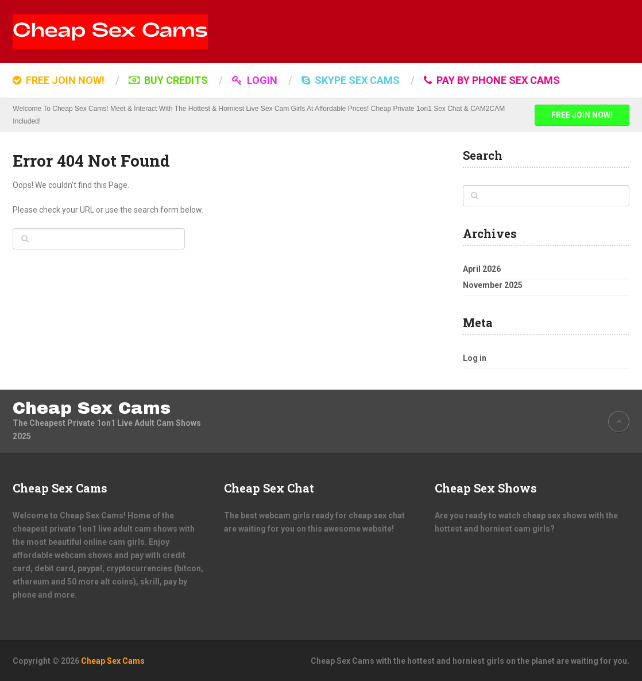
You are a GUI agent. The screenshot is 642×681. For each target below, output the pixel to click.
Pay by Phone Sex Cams (492, 80)
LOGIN (254, 80)
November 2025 (493, 285)
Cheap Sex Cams (92, 408)
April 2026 (482, 269)
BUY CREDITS (168, 80)
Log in (474, 358)
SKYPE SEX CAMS (350, 80)
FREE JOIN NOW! (59, 80)
